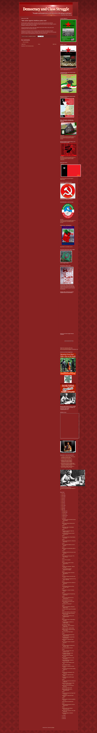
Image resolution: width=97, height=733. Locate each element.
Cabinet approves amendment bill (67, 701)
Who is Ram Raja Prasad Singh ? (67, 631)
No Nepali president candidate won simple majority (68, 622)
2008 (62, 509)
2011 (62, 505)
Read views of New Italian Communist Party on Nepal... (68, 614)
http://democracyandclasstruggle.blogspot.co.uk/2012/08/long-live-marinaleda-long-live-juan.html (68, 221)
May (63, 717)
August (63, 516)
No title (63, 525)
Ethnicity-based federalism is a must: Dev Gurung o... (68, 658)
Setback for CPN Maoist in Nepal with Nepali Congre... (68, 607)
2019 (62, 493)
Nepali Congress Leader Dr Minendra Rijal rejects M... (68, 573)
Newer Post (23, 44)
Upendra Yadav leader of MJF (67, 687)
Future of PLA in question (66, 559)
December (64, 511)
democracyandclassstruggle (65, 349)
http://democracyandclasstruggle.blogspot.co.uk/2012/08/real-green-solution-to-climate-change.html (68, 158)
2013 (62, 502)
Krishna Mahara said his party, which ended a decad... (68, 602)
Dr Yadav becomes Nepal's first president (69, 609)
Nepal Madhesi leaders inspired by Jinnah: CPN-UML (67, 660)
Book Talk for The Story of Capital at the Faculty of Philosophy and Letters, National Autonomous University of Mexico (68, 464)
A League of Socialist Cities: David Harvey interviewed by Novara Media (68, 457)
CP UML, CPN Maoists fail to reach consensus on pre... (68, 651)
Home (39, 44)
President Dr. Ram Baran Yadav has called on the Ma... (68, 531)
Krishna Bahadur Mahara (66, 664)
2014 (62, 501)
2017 (62, 496)
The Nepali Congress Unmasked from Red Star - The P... (68, 646)
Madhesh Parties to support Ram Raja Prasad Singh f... (68, 630)
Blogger (53, 727)
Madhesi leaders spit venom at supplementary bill (67, 690)
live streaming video (67, 348)
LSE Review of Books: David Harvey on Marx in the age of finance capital (67, 467)
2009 (62, 508)
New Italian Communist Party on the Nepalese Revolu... (68, 616)
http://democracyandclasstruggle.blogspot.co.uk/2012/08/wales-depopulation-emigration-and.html (68, 137)
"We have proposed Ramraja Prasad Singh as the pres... (68, 635)
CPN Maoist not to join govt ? (67, 603)
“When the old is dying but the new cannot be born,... (67, 598)
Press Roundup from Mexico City (66, 458)
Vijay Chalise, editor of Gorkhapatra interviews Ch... (68, 528)
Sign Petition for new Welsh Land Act (66, 246)
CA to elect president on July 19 (67, 647)
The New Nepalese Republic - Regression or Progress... (67, 569)
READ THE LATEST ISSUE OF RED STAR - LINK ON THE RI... (68, 683)
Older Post (54, 44)
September (64, 515)
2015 (62, 499)
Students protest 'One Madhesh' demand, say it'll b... (67, 709)
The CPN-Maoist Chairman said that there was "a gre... (68, 587)
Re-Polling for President (66, 624)
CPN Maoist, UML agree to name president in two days (67, 653)
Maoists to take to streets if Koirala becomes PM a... (67, 563)
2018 (62, 495)
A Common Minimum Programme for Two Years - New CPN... (69, 579)
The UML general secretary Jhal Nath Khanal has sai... (68, 534)
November (64, 512)
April (63, 718)
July (63, 518)
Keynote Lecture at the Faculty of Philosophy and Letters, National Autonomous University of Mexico (66, 461)
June (63, 715)
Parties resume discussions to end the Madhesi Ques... (68, 705)
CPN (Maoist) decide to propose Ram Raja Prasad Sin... (68, 637)
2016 (62, 498)
